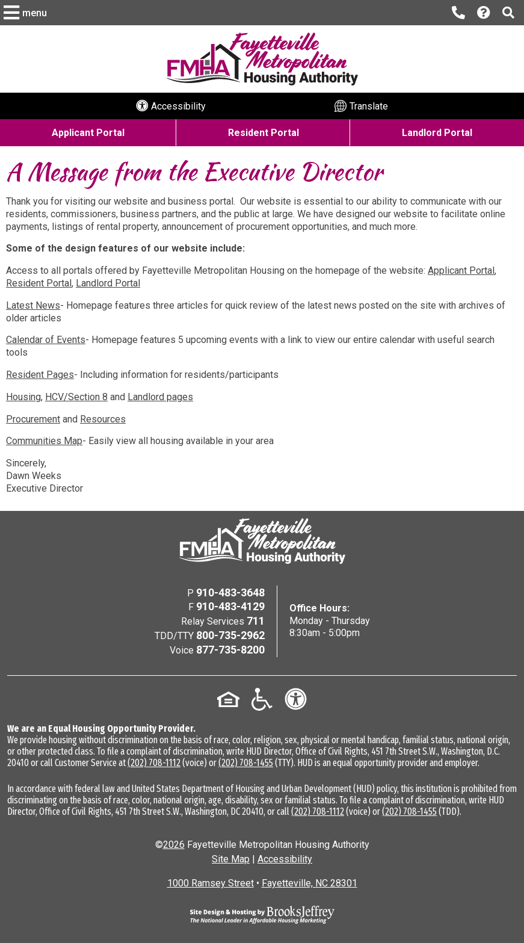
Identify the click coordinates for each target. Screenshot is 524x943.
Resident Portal (39, 283)
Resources (103, 419)
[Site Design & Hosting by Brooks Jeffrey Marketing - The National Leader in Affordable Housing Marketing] (262, 915)
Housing (23, 397)
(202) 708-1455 (245, 762)
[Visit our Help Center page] (483, 13)
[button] (27, 13)
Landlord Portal (108, 283)
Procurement (33, 419)
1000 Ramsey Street (210, 883)
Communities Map (44, 441)
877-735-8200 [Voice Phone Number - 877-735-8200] (230, 649)
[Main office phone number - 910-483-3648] (458, 12)
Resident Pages (40, 374)
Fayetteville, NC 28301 (309, 883)
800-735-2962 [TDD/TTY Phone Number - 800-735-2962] (230, 635)
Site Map (231, 859)
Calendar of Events (45, 339)
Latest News (33, 305)
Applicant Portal (461, 270)
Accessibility (284, 859)
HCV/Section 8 (76, 397)
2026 (174, 844)
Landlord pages (160, 397)
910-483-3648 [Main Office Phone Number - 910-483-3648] (230, 592)
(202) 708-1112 (154, 762)
